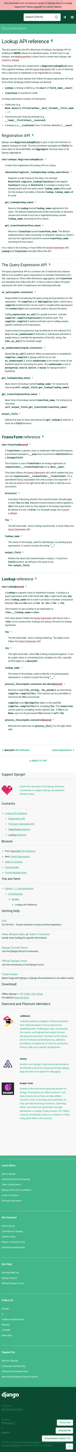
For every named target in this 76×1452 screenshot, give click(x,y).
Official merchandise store (15, 1371)
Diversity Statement (12, 1200)
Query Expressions (63, 750)
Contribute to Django (12, 1231)
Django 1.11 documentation (19, 888)
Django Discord (9, 1278)
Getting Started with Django (16, 1179)
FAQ (4, 920)
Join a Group (8, 1226)
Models (15, 899)
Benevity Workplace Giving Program (20, 1376)
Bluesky (6, 1324)
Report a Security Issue (13, 1242)
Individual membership (13, 1247)
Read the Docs (21, 997)
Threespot (9, 1423)
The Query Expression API (21, 824)
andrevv (9, 1433)
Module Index (17, 934)
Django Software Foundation (16, 1190)
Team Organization (11, 1184)
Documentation (14, 28)
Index (5, 934)
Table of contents (14, 862)
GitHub (5, 1308)
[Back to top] (69, 1446)
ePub (40, 994)
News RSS (7, 1335)
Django (4, 17)
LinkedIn (6, 1330)
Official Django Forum (14, 960)
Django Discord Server (15, 947)
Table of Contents (39, 934)
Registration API (16, 818)
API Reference (15, 894)
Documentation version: (57, 1438)
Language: (64, 1430)
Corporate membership (13, 1366)
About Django (9, 1174)
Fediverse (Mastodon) (13, 1319)
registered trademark (11, 1445)
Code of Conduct (10, 1195)
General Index (12, 867)
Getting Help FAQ (10, 1272)
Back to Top (38, 760)
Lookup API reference (16, 813)
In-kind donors (12, 1409)
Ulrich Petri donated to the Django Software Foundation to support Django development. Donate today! (42, 790)
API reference (16, 750)
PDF (34, 994)
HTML (27, 994)
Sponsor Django (10, 1360)
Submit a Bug (8, 1236)
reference (19, 829)
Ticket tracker (9, 974)
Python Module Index (16, 872)
